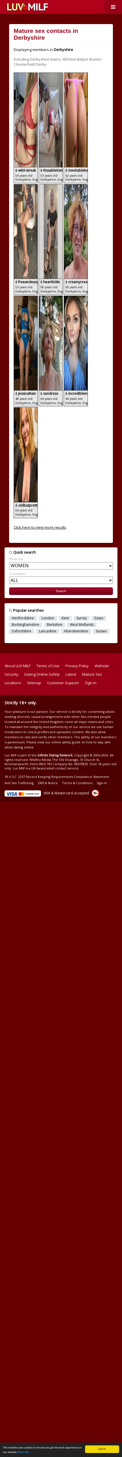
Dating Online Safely (42, 674)
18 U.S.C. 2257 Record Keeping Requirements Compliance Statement (57, 777)
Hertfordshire (23, 618)
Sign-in (90, 682)
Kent (65, 618)
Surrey (81, 618)
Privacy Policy (77, 665)
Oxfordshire (21, 631)
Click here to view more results (40, 527)
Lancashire (47, 631)
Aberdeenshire (76, 631)
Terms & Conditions (77, 783)
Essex (98, 618)
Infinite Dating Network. (55, 755)
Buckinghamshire (25, 624)
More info (23, 1452)
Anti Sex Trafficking (19, 783)
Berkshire (54, 624)
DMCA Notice (48, 783)
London (48, 618)
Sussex (101, 631)
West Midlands (82, 624)
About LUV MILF (17, 665)
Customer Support (63, 682)
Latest (71, 674)
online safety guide (65, 742)
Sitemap (34, 682)
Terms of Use (47, 665)
